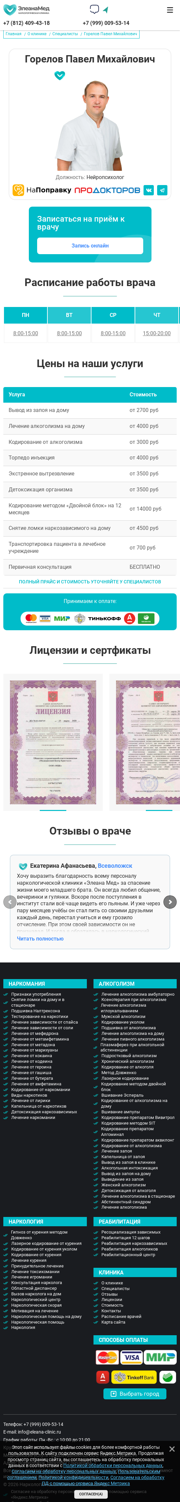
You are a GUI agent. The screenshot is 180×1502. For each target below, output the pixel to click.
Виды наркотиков (29, 1095)
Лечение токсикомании (35, 1271)
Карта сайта (113, 1322)
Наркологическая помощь (37, 1322)
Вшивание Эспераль (122, 1095)
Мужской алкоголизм (123, 1016)
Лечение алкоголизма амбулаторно (137, 994)
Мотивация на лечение (34, 1310)
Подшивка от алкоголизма (128, 1027)
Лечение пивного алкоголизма (132, 1039)
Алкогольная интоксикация (129, 1167)
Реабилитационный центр (128, 1254)
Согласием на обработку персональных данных (64, 1471)
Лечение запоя (116, 1151)
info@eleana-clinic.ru (39, 1432)
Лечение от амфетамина (36, 1083)
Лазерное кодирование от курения (46, 1243)
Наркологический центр (35, 1299)
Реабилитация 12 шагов (125, 1237)
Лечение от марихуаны (34, 1050)
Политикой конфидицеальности (73, 1477)
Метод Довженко (118, 1072)
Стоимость (112, 1305)
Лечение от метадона (33, 1044)
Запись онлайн (90, 246)
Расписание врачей (121, 1316)
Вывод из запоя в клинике (128, 1162)
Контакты (111, 1310)
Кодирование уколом (123, 1022)
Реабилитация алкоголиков (129, 1249)
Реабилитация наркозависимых (134, 1243)
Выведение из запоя (122, 1179)
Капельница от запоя (123, 1156)
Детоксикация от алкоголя (128, 1190)
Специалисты (65, 34)
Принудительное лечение (37, 1265)
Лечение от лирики (30, 1100)
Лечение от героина (31, 1066)
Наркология (23, 1327)
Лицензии (111, 1299)
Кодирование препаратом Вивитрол (138, 1117)
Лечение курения (28, 1260)
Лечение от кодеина (31, 1061)
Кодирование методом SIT (128, 1123)
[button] (170, 902)
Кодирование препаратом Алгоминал (127, 1131)
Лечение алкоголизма (124, 1207)
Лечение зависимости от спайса (44, 1022)
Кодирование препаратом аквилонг (137, 1140)
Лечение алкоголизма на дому (132, 1033)
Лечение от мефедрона (34, 1033)
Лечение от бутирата (32, 1078)
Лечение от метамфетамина (40, 1039)
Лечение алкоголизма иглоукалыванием (123, 1008)
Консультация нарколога (36, 1282)
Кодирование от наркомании (40, 1089)
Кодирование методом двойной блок (133, 1086)
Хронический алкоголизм (127, 1061)
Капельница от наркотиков (38, 1106)
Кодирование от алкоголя (127, 1066)
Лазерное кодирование (125, 1078)
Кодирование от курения (36, 1254)
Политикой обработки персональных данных (112, 1465)
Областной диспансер (34, 1288)
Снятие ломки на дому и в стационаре (37, 1002)
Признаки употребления (36, 994)
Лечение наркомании (33, 1117)
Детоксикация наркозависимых (44, 1111)
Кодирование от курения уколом (44, 1249)
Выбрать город (135, 1393)
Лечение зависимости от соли (42, 1027)
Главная (14, 34)
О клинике (37, 34)
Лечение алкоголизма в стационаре (138, 1196)
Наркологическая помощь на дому (46, 1316)
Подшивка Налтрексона (35, 1010)
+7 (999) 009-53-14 (106, 23)
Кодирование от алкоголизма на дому (134, 1103)
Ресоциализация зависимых (130, 1232)
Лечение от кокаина (31, 1055)
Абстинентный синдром (126, 1201)
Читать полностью (40, 939)
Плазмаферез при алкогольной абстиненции (132, 1047)
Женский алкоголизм (123, 1184)
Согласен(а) (91, 1494)
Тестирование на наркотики (39, 1016)
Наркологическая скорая (36, 1305)
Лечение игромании (31, 1276)
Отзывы (109, 1294)
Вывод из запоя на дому (126, 1173)
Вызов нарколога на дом (36, 1293)
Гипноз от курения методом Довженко (39, 1235)
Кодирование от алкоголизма (131, 1145)
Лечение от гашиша (31, 1072)
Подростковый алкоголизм (129, 1055)
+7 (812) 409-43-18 (26, 23)
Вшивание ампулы (120, 1111)
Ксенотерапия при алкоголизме (133, 999)
